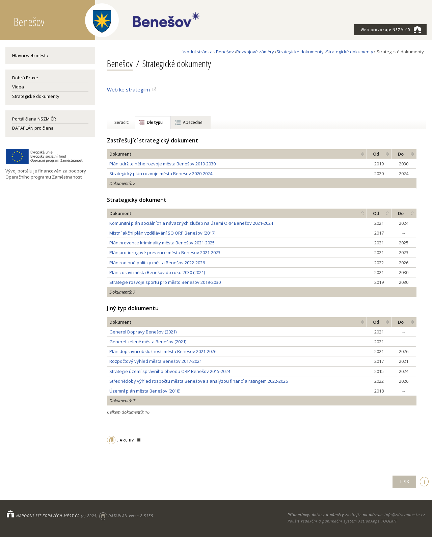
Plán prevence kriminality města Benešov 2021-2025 (162, 243)
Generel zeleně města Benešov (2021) (147, 342)
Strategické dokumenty (35, 96)
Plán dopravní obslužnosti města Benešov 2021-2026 (162, 351)
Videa (18, 87)
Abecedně (192, 122)
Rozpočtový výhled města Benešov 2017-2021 (155, 361)
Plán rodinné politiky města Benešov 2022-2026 (157, 263)
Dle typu (155, 122)
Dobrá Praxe (25, 78)
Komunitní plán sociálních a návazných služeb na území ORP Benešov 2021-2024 (191, 223)
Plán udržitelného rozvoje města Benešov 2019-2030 (162, 164)
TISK (404, 481)
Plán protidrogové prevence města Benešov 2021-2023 (164, 252)
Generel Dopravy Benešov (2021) (143, 332)
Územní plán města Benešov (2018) (144, 391)
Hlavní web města (30, 55)
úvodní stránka (197, 52)
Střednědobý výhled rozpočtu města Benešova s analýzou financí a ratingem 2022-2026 (198, 381)
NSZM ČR (391, 29)
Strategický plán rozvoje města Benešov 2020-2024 (160, 173)
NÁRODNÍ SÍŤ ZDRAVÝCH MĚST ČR (48, 515)
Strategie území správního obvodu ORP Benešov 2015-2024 (169, 371)
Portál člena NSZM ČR (34, 119)
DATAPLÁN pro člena (33, 128)
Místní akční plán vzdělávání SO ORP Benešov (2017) (162, 233)
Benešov (225, 52)
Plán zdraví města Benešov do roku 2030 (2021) (157, 272)
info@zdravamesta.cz (404, 514)
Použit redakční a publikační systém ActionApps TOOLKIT (342, 520)
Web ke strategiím (128, 89)
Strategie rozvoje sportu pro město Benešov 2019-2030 (165, 282)
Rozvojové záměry (255, 52)
